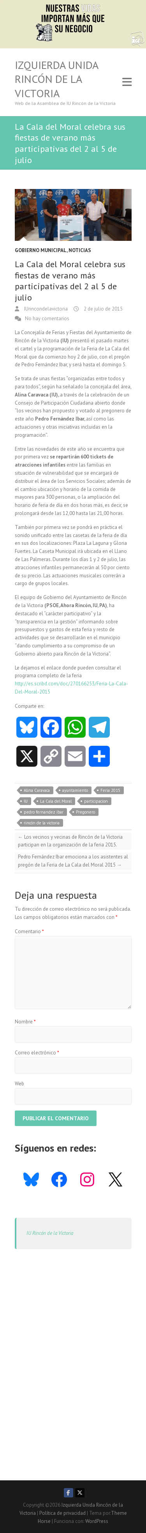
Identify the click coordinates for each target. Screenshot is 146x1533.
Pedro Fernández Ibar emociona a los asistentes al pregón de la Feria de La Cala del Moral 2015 (73, 860)
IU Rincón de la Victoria (49, 1233)
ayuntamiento (75, 790)
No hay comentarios (47, 318)
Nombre (25, 1021)
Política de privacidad (62, 1513)
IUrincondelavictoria (45, 309)
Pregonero (85, 812)
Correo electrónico (37, 1052)
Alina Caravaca (37, 790)
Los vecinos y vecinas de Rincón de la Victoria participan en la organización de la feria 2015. (70, 841)
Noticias (80, 250)
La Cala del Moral (56, 801)
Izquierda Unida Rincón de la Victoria (56, 79)
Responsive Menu (127, 82)
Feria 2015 (110, 790)
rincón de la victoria (42, 823)
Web (19, 1083)
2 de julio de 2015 (103, 309)
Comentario (29, 931)
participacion (96, 801)
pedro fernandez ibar (43, 812)
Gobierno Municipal (41, 250)
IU (26, 801)
